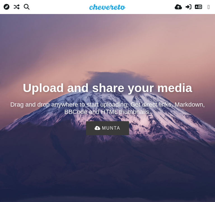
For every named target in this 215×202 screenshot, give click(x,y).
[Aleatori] (16, 7)
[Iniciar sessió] (188, 7)
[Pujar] (178, 7)
